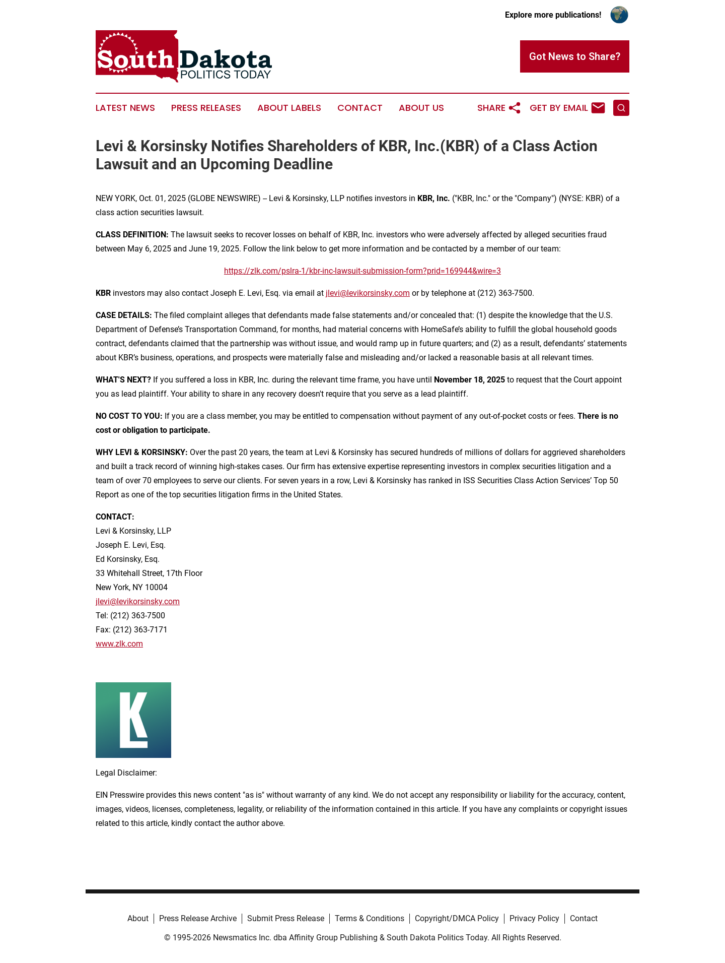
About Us (421, 107)
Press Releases (206, 107)
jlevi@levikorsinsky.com (368, 293)
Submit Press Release (285, 918)
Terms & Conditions (369, 918)
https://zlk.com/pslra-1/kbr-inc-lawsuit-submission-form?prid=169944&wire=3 (362, 271)
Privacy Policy (534, 918)
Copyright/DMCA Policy (457, 918)
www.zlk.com (119, 644)
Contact (360, 107)
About (138, 918)
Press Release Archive (198, 918)
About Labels (289, 107)
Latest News (125, 107)
